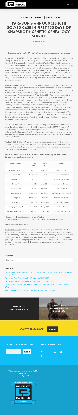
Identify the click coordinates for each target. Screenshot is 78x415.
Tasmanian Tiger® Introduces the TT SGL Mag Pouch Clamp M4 (29, 281)
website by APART (22, 376)
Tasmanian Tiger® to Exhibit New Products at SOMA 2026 (27, 278)
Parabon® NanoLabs (13, 230)
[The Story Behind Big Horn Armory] (58, 309)
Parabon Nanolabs (53, 18)
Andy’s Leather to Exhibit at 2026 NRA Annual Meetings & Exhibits (30, 290)
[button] (72, 4)
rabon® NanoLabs (35, 63)
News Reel (38, 18)
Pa (27, 63)
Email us (52, 329)
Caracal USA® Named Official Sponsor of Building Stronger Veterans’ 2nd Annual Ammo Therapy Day (38, 273)
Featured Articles (25, 18)
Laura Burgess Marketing (20, 371)
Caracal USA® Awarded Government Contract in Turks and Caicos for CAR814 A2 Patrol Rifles (38, 285)
